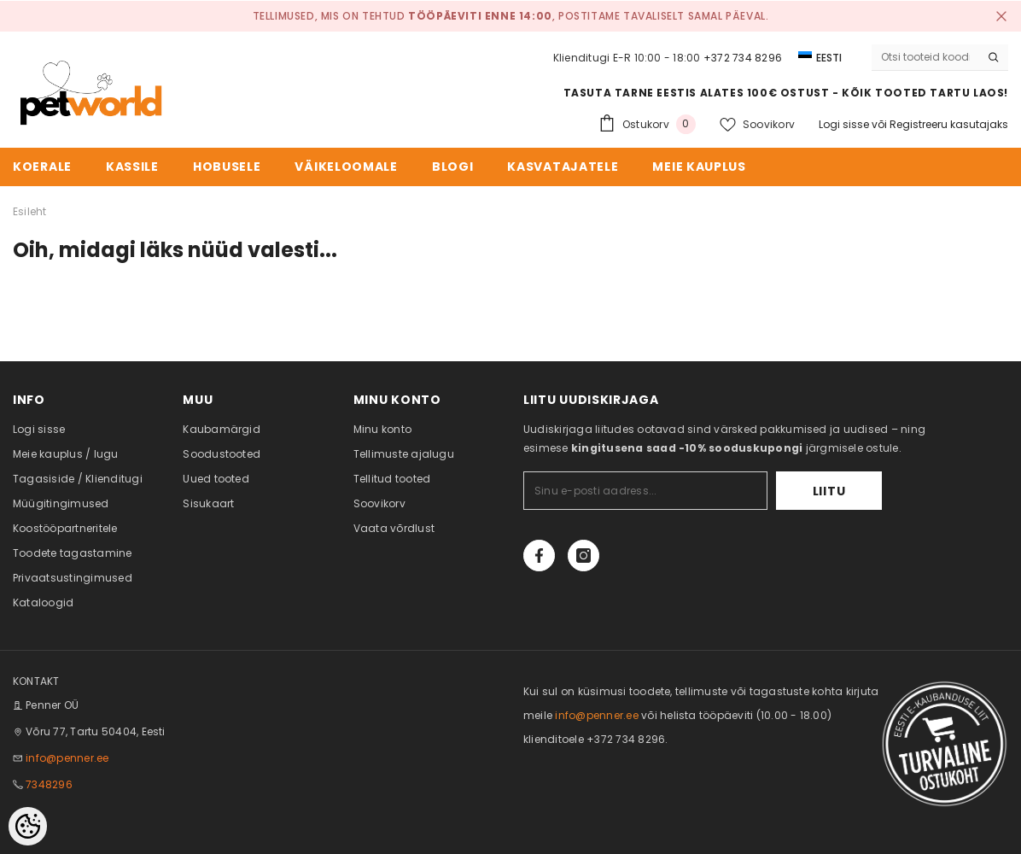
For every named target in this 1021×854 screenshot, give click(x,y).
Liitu (829, 491)
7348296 (49, 784)
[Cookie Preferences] (28, 826)
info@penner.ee (67, 758)
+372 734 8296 (742, 57)
